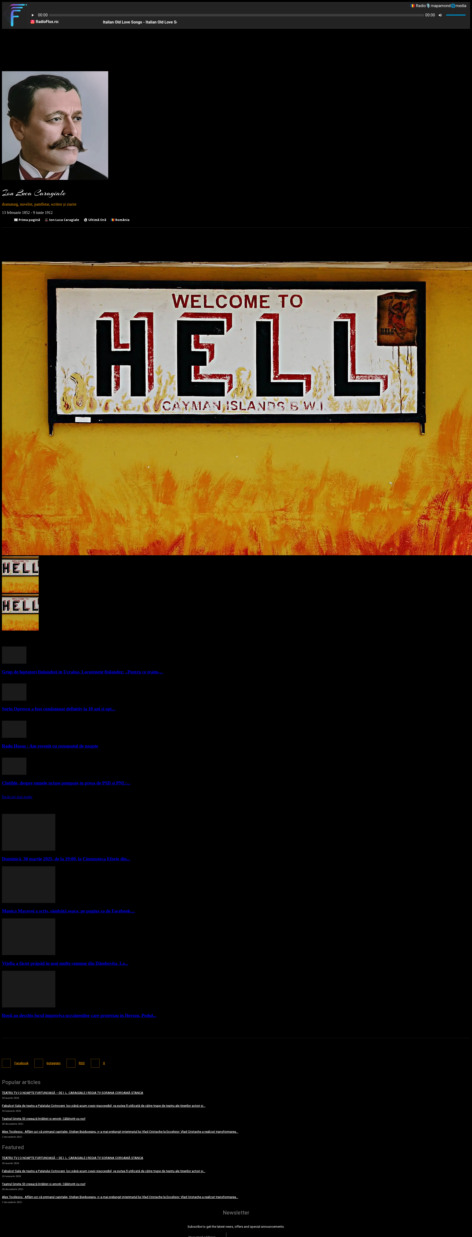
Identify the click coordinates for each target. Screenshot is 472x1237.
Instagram (57, 1063)
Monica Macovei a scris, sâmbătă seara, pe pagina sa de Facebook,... (68, 910)
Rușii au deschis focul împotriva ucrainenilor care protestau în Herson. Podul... (79, 1015)
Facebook (22, 1063)
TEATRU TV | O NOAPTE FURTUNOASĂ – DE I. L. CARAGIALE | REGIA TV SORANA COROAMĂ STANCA (72, 1092)
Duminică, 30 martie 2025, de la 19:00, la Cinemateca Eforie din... (66, 858)
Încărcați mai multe (17, 797)
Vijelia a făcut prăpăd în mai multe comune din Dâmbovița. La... (65, 963)
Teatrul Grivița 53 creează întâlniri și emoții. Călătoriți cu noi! (43, 1118)
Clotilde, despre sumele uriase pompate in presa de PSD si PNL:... (66, 783)
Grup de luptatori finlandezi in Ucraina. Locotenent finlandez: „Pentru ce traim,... (82, 671)
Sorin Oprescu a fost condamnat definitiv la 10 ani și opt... (58, 708)
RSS (87, 1063)
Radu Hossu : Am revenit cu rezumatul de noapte (50, 746)
